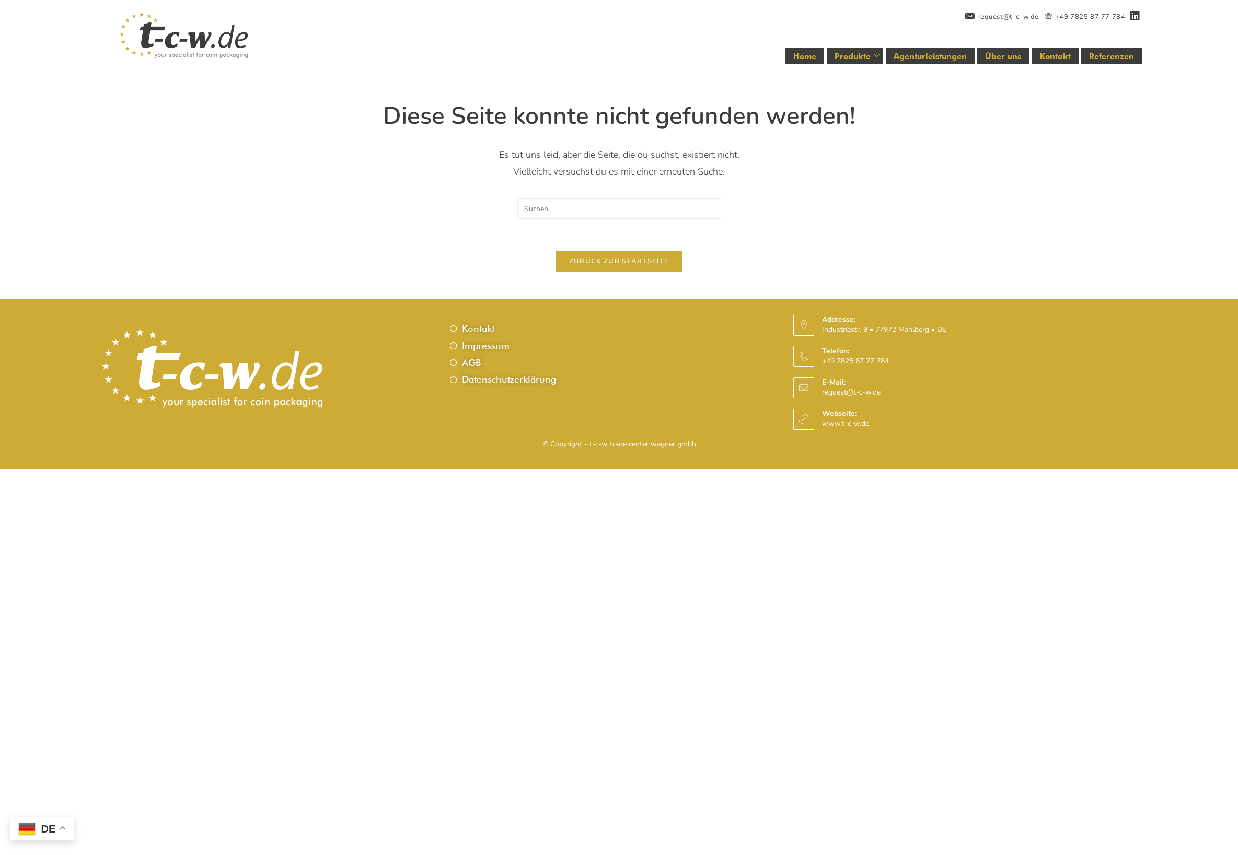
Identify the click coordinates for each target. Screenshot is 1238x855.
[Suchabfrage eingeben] (619, 208)
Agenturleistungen (930, 56)
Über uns (1003, 56)
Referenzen (1111, 56)
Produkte (857, 56)
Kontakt (1055, 56)
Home (805, 56)
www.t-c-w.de (845, 424)
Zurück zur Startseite (619, 261)
